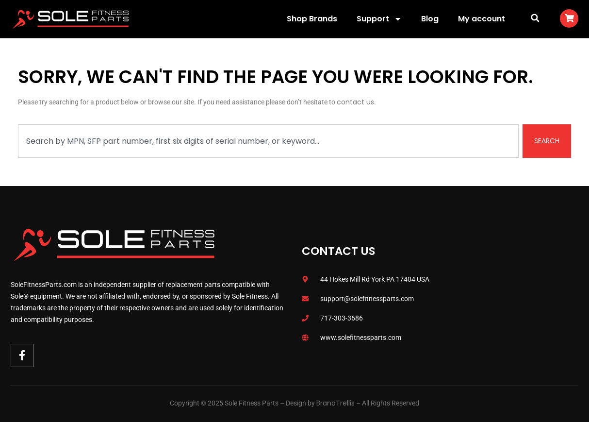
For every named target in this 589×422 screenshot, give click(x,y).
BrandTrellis (335, 403)
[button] (534, 17)
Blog (430, 18)
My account (481, 18)
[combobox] (268, 141)
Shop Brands (312, 18)
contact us (355, 102)
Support (379, 19)
